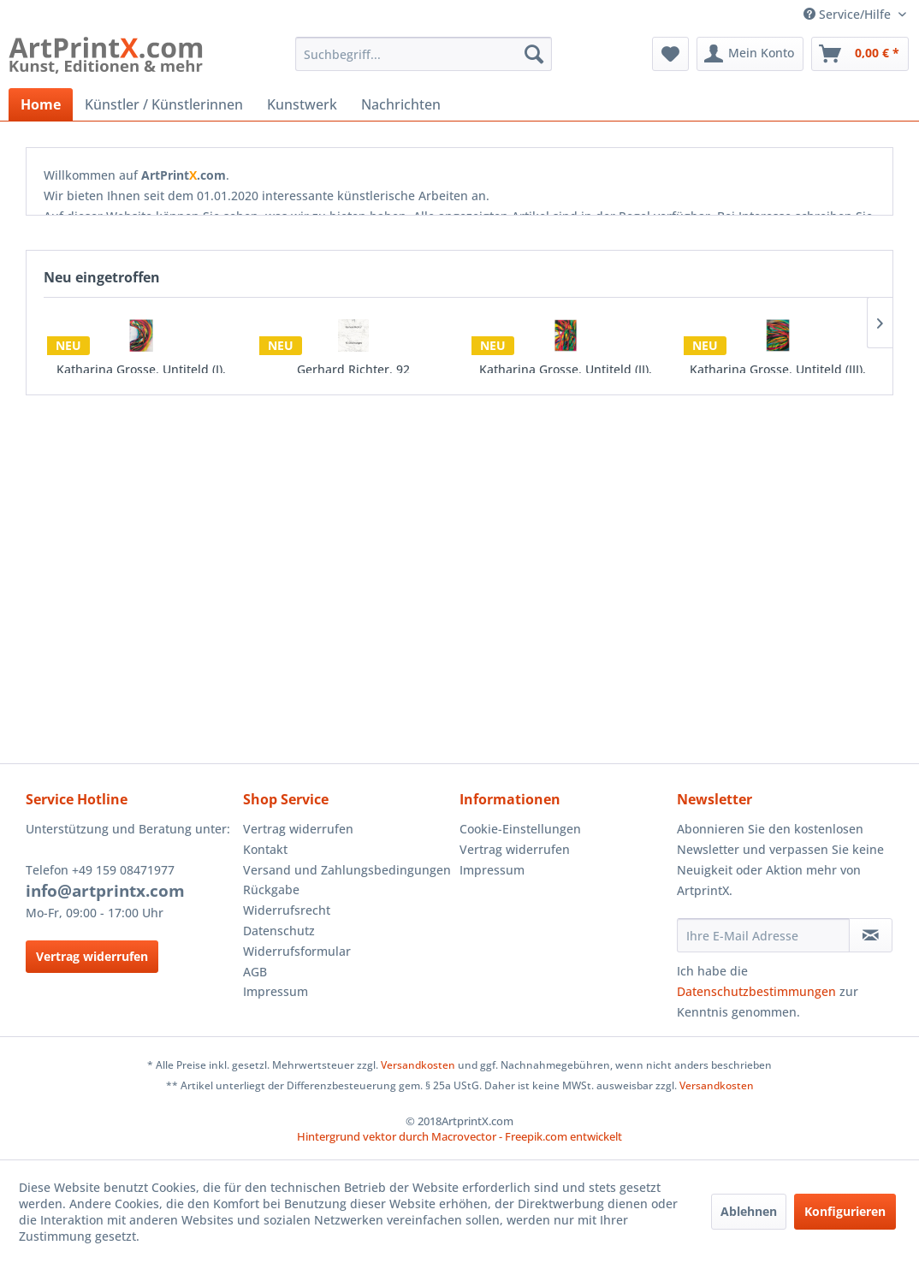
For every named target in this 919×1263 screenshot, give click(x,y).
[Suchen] (534, 54)
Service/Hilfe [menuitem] (848, 14)
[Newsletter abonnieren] (870, 935)
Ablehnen (748, 1211)
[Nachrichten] (401, 104)
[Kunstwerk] (302, 104)
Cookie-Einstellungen (520, 829)
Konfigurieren (845, 1211)
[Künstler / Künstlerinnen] (164, 104)
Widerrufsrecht (286, 910)
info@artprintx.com (105, 891)
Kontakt (265, 849)
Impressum (275, 991)
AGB (255, 972)
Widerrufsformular (297, 951)
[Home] (41, 104)
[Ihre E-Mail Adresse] (764, 935)
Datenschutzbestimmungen (756, 991)
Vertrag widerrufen (92, 956)
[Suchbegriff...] (424, 54)
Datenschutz (279, 930)
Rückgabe (271, 889)
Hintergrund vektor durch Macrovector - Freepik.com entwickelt (459, 1136)
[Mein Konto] (750, 54)
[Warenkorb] (860, 54)
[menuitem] (424, 54)
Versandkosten (418, 1065)
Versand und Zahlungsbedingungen (347, 870)
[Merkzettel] (670, 54)
